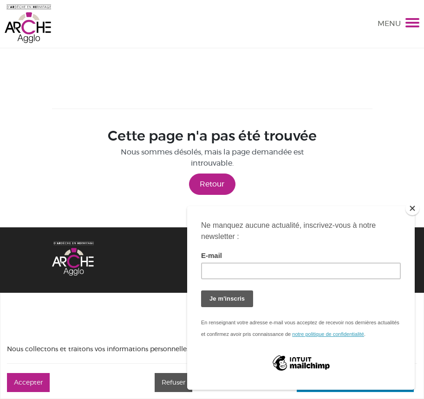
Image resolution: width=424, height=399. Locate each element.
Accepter (28, 382)
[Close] (412, 208)
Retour (212, 184)
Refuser (173, 382)
